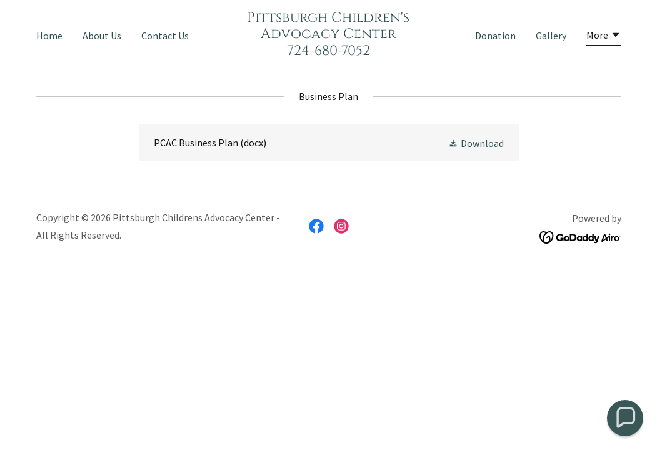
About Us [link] (102, 35)
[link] (328, 51)
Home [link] (49, 35)
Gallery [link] (551, 35)
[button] (603, 37)
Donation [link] (495, 35)
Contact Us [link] (165, 35)
